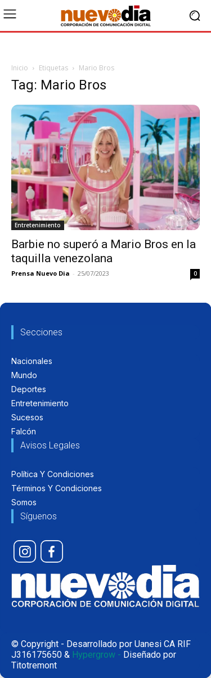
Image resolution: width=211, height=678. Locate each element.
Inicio (19, 68)
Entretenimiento (38, 225)
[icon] (24, 551)
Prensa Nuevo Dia (40, 273)
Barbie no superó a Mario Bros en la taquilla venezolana (103, 251)
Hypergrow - (96, 654)
